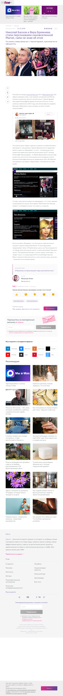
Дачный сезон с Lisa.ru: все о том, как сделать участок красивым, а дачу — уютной (49, 18)
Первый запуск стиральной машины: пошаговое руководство (16, 519)
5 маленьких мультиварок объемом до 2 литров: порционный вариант (43, 464)
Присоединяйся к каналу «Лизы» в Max (31, 17)
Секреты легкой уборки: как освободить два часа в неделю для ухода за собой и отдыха (13, 18)
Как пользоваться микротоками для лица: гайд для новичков (45, 409)
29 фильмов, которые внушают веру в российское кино (34, 271)
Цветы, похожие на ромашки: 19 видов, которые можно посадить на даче (17, 493)
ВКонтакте (25, 349)
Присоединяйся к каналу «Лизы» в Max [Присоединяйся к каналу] (15, 385)
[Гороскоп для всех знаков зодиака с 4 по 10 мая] (45, 373)
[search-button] (53, 2)
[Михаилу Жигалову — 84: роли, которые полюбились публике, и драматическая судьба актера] (18, 397)
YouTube (11, 355)
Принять (49, 688)
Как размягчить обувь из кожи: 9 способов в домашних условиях (45, 519)
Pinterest (37, 355)
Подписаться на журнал (14, 657)
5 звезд (51, 28)
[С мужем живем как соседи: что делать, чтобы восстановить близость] (18, 425)
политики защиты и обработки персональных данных (20, 692)
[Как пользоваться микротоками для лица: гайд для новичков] (45, 397)
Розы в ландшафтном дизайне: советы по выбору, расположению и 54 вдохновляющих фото (18, 465)
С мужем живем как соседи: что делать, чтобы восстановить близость (16, 438)
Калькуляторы (39, 677)
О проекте (9, 667)
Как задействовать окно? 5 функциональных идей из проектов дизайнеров (43, 493)
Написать (51, 309)
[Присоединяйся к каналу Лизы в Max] (18, 373)
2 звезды (46, 28)
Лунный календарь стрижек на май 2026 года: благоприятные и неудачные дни (45, 438)
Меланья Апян (11, 28)
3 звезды (48, 28)
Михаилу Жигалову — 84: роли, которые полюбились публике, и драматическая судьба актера (18, 411)
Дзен (23, 355)
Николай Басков (32, 95)
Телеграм (11, 349)
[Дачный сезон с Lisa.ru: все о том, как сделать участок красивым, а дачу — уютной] (49, 10)
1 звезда (45, 28)
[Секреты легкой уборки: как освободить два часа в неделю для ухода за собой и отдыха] (13, 10)
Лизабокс (38, 667)
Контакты (9, 675)
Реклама (9, 671)
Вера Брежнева (48, 95)
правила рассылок (29, 333)
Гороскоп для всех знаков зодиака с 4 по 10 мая (42, 385)
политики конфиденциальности (16, 333)
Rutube (51, 349)
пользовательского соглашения (44, 331)
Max (50, 355)
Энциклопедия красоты (40, 672)
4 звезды (50, 28)
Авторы (8, 679)
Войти (58, 2)
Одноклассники (38, 349)
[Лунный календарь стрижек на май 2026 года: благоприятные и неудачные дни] (45, 425)
